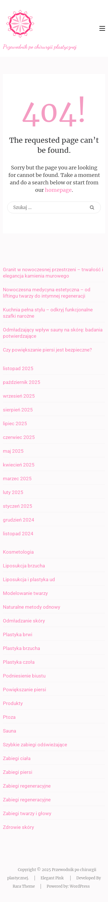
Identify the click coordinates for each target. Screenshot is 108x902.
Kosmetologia (18, 552)
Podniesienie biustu (24, 676)
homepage (58, 190)
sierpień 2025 (18, 410)
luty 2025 (13, 492)
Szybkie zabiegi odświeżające (35, 744)
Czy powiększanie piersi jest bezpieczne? (47, 350)
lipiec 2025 (15, 423)
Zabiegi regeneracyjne (27, 786)
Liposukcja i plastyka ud (29, 579)
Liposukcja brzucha (24, 566)
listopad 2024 (18, 533)
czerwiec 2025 (19, 437)
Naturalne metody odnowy (31, 607)
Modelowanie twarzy (25, 593)
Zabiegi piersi (17, 772)
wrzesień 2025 (19, 396)
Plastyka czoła (19, 662)
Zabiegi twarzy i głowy (27, 813)
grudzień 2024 (18, 520)
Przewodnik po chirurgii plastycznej (40, 46)
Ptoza (9, 717)
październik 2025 (21, 382)
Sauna (9, 731)
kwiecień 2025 (19, 465)
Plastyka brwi (17, 634)
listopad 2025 (18, 368)
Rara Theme (24, 886)
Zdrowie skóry (18, 827)
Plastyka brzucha (21, 648)
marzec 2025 (17, 478)
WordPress (80, 886)
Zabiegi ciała (17, 758)
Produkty (13, 703)
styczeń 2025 (17, 506)
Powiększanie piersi (24, 689)
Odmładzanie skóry (24, 621)
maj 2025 (13, 451)
